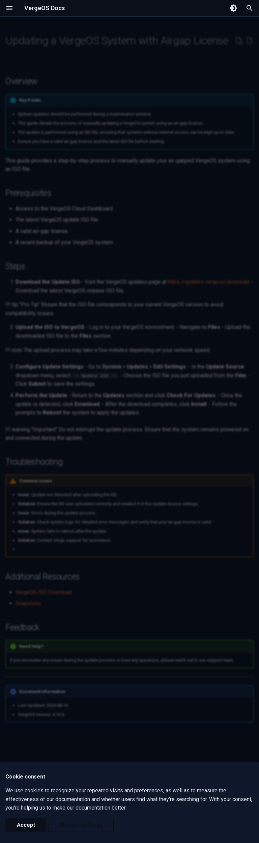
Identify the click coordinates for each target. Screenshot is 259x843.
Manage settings (81, 825)
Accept (26, 825)
